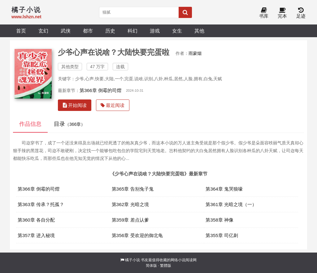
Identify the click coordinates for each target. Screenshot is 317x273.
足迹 (301, 13)
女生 (177, 30)
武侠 (66, 30)
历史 (110, 30)
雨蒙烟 (195, 53)
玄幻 (43, 30)
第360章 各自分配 (36, 219)
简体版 (151, 265)
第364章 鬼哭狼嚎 (224, 189)
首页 (21, 30)
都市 (88, 30)
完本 (282, 13)
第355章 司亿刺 (222, 235)
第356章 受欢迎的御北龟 (137, 235)
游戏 (155, 30)
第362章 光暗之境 (130, 204)
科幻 (132, 30)
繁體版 (165, 265)
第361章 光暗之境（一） (231, 204)
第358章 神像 (219, 219)
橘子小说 (132, 260)
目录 (69, 124)
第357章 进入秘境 (36, 235)
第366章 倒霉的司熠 (100, 90)
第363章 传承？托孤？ (41, 204)
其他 (199, 30)
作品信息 (30, 124)
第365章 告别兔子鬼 (133, 189)
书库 (263, 13)
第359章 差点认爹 (130, 219)
